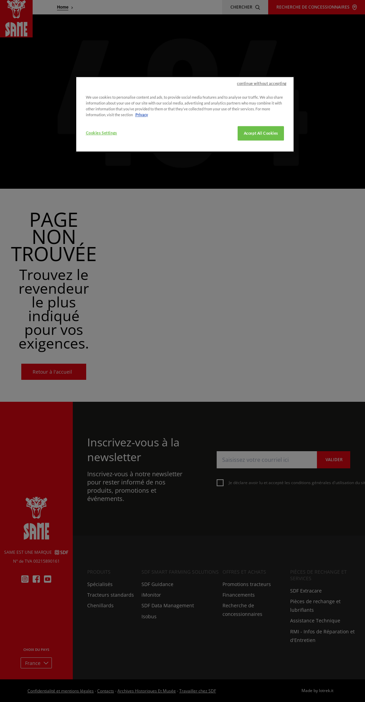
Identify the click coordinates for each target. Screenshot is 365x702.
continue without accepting (262, 129)
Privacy (141, 160)
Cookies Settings (101, 178)
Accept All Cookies (261, 179)
